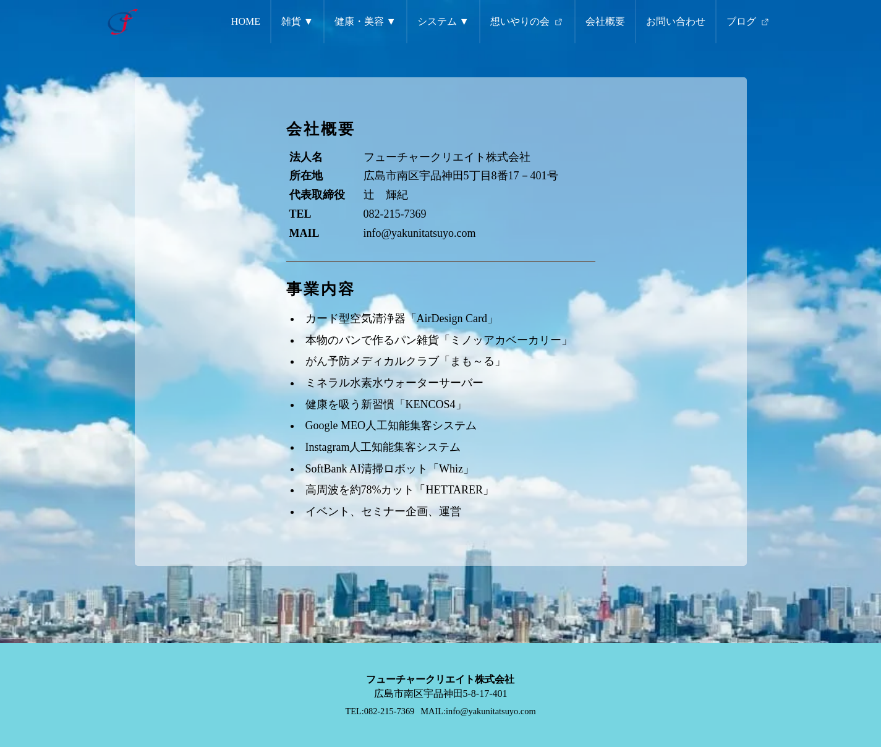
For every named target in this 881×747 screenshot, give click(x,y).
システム (437, 21)
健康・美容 (359, 21)
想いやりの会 (527, 22)
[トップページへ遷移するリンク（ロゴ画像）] (122, 21)
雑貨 (291, 21)
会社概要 (605, 21)
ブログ (748, 22)
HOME (245, 21)
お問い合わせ (675, 21)
